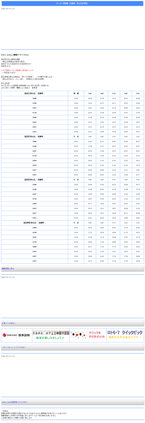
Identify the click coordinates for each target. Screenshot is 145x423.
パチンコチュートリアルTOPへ (13, 347)
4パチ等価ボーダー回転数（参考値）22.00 (17, 70)
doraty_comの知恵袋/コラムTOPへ (14, 402)
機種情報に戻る (7, 268)
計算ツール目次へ (8, 323)
